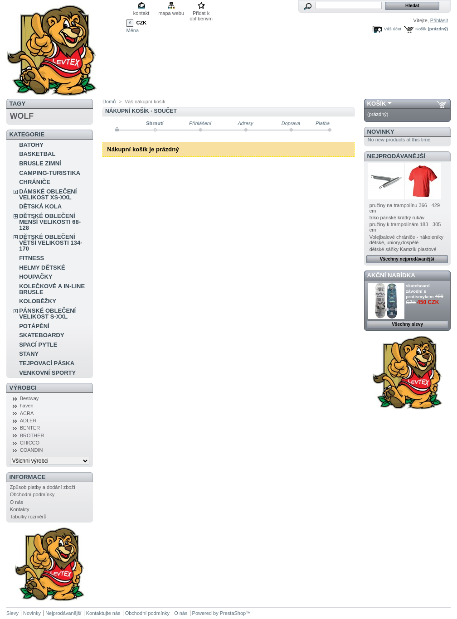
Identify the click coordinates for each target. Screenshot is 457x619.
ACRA (27, 413)
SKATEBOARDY (41, 335)
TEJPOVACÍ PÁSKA (46, 363)
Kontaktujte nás (103, 613)
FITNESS (31, 258)
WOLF (22, 116)
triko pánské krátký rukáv (397, 217)
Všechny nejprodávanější (407, 258)
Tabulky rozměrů (28, 516)
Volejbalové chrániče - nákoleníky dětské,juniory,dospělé (406, 239)
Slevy (12, 613)
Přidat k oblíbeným (201, 13)
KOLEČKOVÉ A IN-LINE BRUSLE (52, 289)
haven (27, 405)
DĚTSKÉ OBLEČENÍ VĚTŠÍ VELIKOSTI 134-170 (50, 242)
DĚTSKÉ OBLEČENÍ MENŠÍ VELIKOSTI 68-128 (50, 222)
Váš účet (392, 28)
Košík (421, 28)
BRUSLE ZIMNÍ (40, 163)
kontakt (141, 13)
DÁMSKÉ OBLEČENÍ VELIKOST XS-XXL (48, 194)
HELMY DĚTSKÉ (42, 267)
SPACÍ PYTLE (38, 344)
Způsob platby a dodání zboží (42, 487)
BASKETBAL (37, 153)
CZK (141, 22)
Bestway (29, 398)
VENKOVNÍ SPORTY (47, 372)
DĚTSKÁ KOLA (40, 206)
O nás (16, 502)
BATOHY (31, 144)
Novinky (380, 131)
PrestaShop (233, 613)
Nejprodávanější (396, 156)
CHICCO (29, 442)
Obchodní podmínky (32, 494)
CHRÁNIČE (34, 182)
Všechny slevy (407, 324)
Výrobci (23, 387)
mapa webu (171, 13)
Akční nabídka (391, 275)
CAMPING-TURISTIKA (49, 172)
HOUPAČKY (35, 276)
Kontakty (19, 509)
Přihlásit (439, 20)
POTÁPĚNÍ (34, 326)
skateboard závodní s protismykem (419, 291)
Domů (109, 101)
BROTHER (32, 435)
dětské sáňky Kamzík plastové (403, 249)
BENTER (30, 427)
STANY (29, 353)
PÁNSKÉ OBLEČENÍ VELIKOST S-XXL (47, 313)
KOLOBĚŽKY (37, 301)
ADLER (28, 420)
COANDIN (31, 450)
